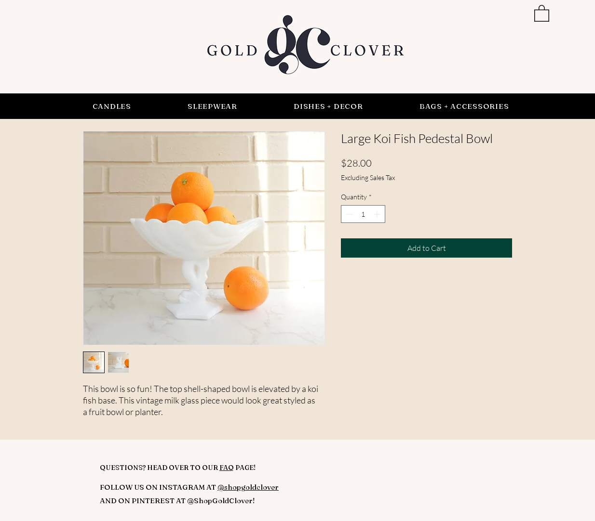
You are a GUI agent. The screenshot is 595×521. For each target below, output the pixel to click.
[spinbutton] (363, 214)
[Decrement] (348, 214)
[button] (541, 13)
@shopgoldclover (248, 487)
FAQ (226, 467)
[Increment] (378, 214)
